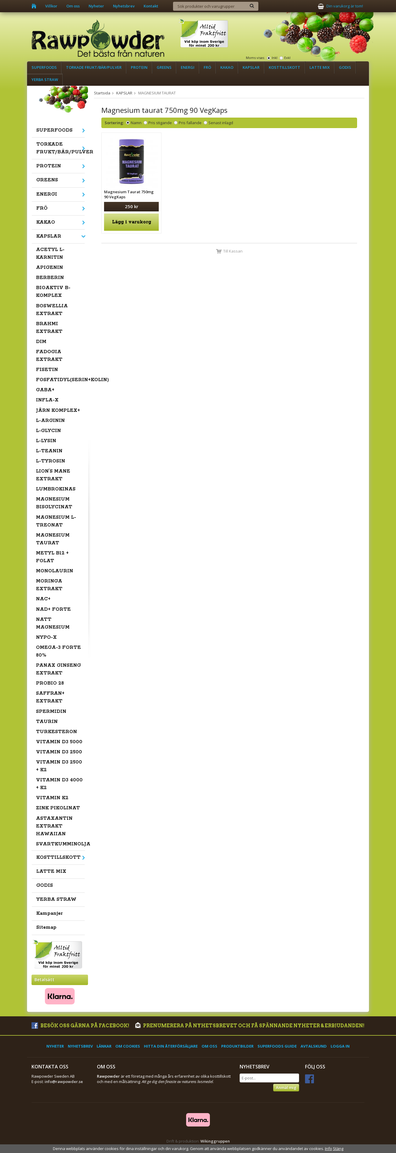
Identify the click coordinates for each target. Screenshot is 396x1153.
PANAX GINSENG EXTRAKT (58, 669)
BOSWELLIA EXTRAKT (52, 310)
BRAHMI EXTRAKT (49, 328)
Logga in (340, 1046)
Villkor (51, 6)
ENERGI (187, 67)
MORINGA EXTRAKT (49, 585)
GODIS (345, 67)
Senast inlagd (220, 122)
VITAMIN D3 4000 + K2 (59, 784)
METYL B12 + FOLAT (52, 557)
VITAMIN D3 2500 (59, 752)
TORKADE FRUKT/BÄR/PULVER (94, 67)
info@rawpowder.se (64, 1081)
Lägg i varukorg (131, 222)
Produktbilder (237, 1046)
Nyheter (96, 6)
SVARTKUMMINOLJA (60, 844)
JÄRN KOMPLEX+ (58, 410)
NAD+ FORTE (53, 609)
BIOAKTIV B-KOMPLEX (53, 292)
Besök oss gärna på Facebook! (80, 1026)
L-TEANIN (49, 451)
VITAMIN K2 (52, 798)
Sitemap (46, 927)
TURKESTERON (56, 732)
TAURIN (47, 722)
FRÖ (207, 67)
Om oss (73, 6)
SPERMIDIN (51, 711)
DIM (41, 342)
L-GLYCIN (48, 431)
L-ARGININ (50, 420)
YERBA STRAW (45, 79)
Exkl (287, 57)
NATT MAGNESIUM (53, 623)
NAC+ (43, 599)
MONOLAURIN (54, 571)
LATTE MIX (319, 67)
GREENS (164, 67)
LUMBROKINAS (56, 489)
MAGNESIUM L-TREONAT (56, 521)
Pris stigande (160, 122)
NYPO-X (46, 637)
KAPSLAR (251, 67)
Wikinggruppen (215, 1141)
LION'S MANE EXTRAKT (53, 475)
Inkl (274, 57)
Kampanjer (49, 913)
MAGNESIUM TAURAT (53, 539)
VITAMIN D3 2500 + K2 (59, 766)
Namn (136, 122)
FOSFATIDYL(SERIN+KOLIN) (60, 380)
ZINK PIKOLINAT (58, 808)
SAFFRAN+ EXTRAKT (50, 697)
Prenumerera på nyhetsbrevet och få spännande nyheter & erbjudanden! (249, 1026)
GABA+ (45, 390)
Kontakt (151, 6)
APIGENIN (49, 267)
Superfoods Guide (277, 1046)
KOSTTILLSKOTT (284, 67)
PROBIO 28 (50, 683)
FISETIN (47, 370)
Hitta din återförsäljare (171, 1046)
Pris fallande (190, 122)
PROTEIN (139, 67)
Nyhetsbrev (124, 6)
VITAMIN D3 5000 (59, 742)
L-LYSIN (46, 441)
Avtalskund (314, 1046)
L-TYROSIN (50, 461)
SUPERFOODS (44, 67)
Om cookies (127, 1046)
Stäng (338, 1148)
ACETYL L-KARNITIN (50, 254)
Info (328, 1148)
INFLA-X (47, 400)
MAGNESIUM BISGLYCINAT (54, 503)
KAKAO (226, 67)
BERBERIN (50, 278)
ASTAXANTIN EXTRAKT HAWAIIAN (54, 826)
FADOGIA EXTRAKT (49, 356)
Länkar (104, 1046)
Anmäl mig (286, 1087)
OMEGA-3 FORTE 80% (58, 651)
